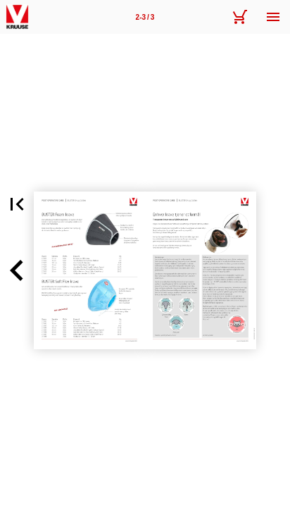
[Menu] (273, 17)
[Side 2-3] (145, 17)
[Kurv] (239, 17)
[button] (17, 204)
